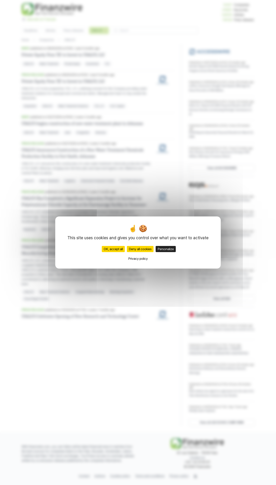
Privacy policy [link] (138, 259)
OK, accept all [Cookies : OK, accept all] (113, 249)
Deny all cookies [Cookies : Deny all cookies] (140, 249)
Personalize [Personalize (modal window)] (166, 249)
